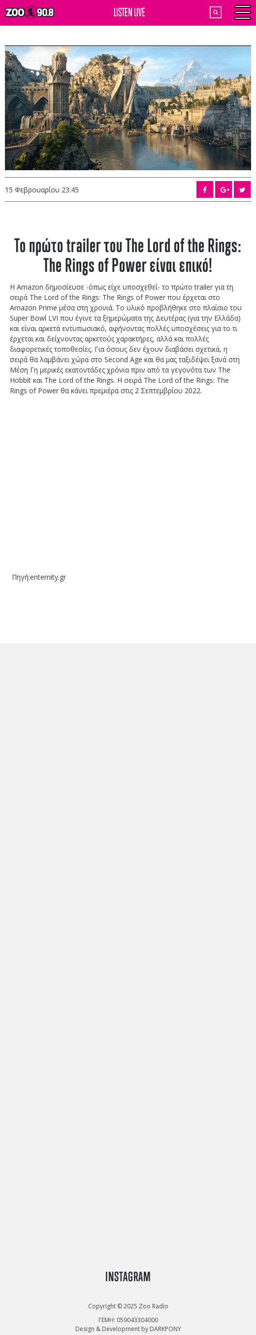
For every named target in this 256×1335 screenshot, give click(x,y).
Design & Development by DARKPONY (128, 1329)
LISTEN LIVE (129, 12)
